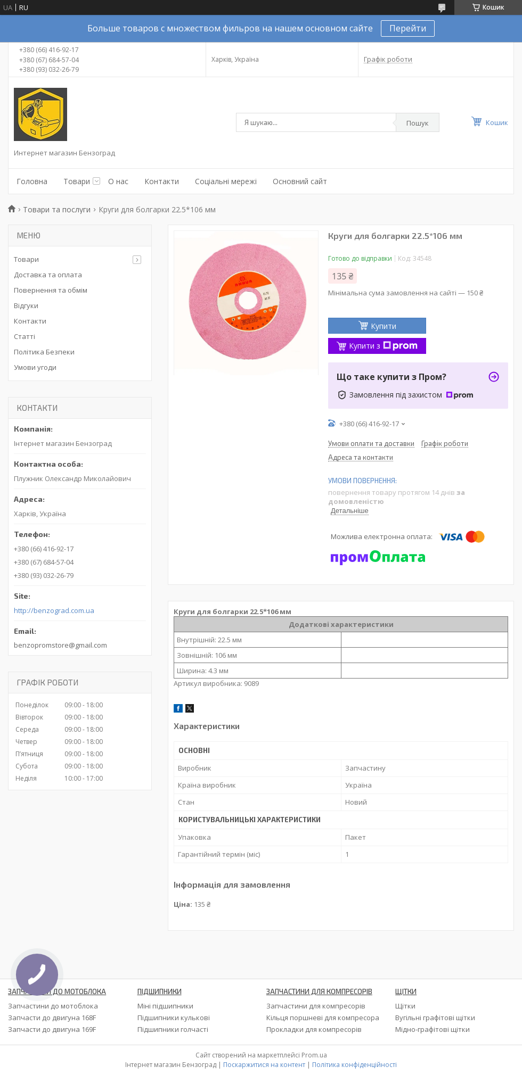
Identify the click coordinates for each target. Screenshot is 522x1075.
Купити (383, 326)
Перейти (407, 28)
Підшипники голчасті (172, 1029)
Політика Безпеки (44, 352)
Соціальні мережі (226, 181)
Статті (24, 336)
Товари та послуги (57, 209)
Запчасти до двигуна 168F (52, 1017)
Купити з (383, 346)
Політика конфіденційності (354, 1064)
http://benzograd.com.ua (54, 610)
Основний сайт (300, 181)
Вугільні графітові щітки (435, 1017)
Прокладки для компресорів (314, 1029)
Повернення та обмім (50, 290)
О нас (118, 181)
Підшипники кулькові (173, 1017)
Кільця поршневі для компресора (322, 1017)
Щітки (405, 1006)
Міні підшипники (165, 1006)
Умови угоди (35, 367)
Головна (32, 181)
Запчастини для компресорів (315, 1006)
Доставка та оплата (48, 274)
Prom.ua (314, 1055)
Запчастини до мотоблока (53, 1006)
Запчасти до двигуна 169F (52, 1029)
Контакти (161, 181)
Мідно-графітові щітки (432, 1029)
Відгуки (26, 305)
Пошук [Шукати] (417, 123)
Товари (76, 181)
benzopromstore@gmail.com (60, 645)
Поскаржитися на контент (264, 1064)
